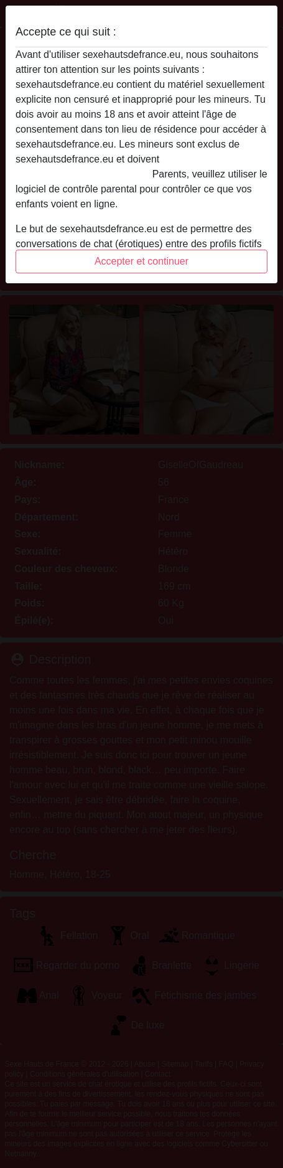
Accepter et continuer (141, 261)
